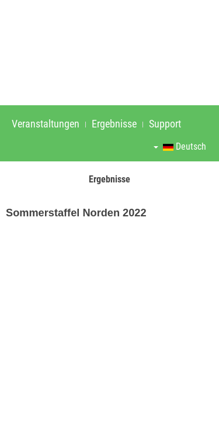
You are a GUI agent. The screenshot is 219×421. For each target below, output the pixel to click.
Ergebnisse (114, 124)
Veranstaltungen (45, 124)
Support (165, 124)
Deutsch (180, 146)
